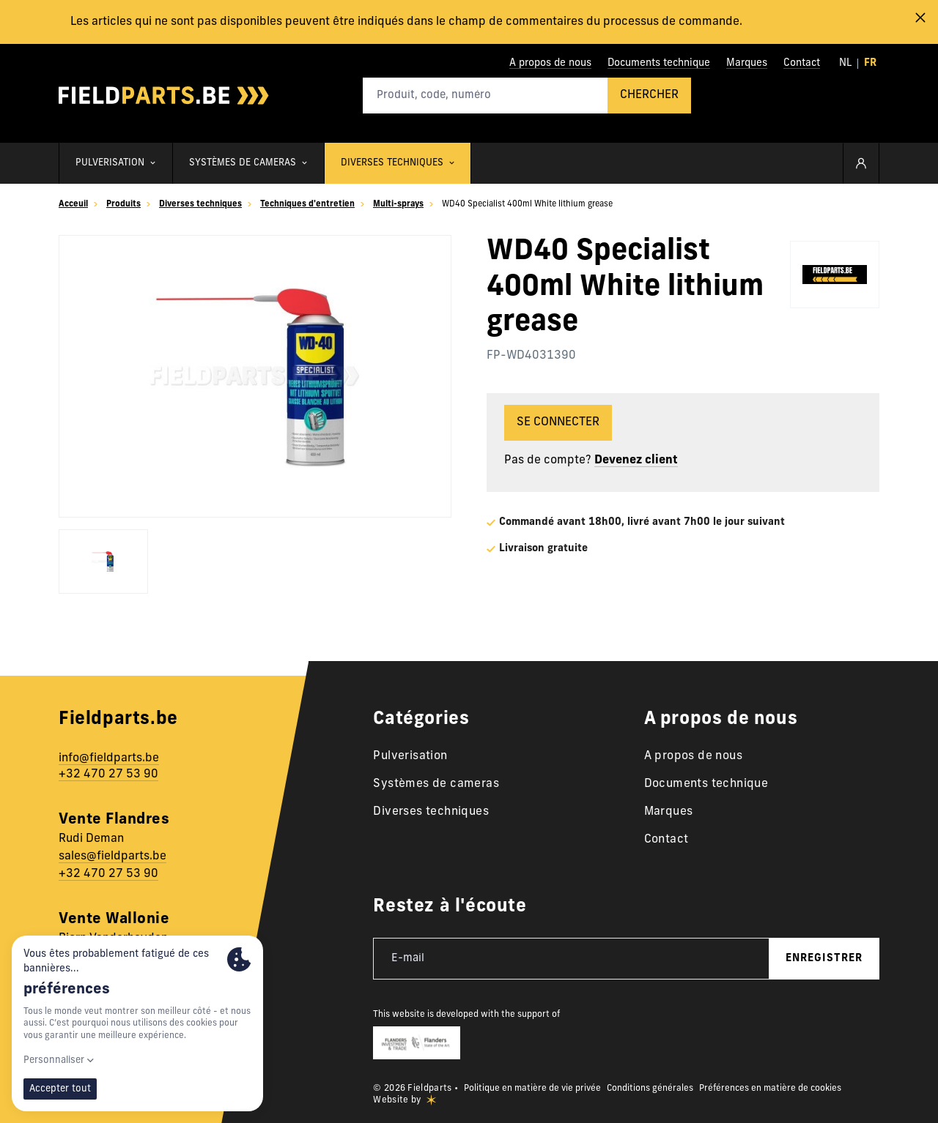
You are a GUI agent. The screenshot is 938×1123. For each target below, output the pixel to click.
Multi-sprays (398, 204)
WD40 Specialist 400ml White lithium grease (527, 204)
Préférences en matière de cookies (770, 1088)
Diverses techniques (200, 204)
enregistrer (824, 958)
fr (870, 63)
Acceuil (73, 204)
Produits (123, 204)
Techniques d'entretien (307, 204)
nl (845, 63)
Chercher (649, 95)
